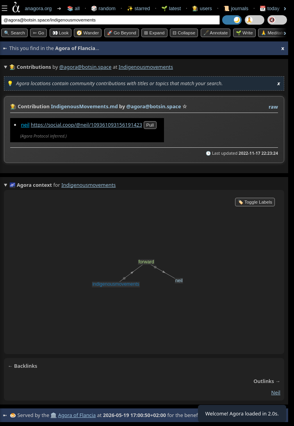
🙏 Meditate (273, 32)
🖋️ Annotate (215, 32)
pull (150, 125)
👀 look (60, 32)
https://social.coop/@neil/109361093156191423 (86, 124)
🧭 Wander (88, 32)
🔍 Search (14, 32)
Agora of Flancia (77, 415)
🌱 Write (244, 32)
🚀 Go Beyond (121, 32)
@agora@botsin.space (85, 66)
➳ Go (38, 32)
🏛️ (53, 415)
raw (273, 106)
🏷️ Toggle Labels (255, 202)
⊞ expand (154, 32)
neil (25, 124)
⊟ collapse (184, 32)
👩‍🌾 (13, 106)
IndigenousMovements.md (84, 106)
